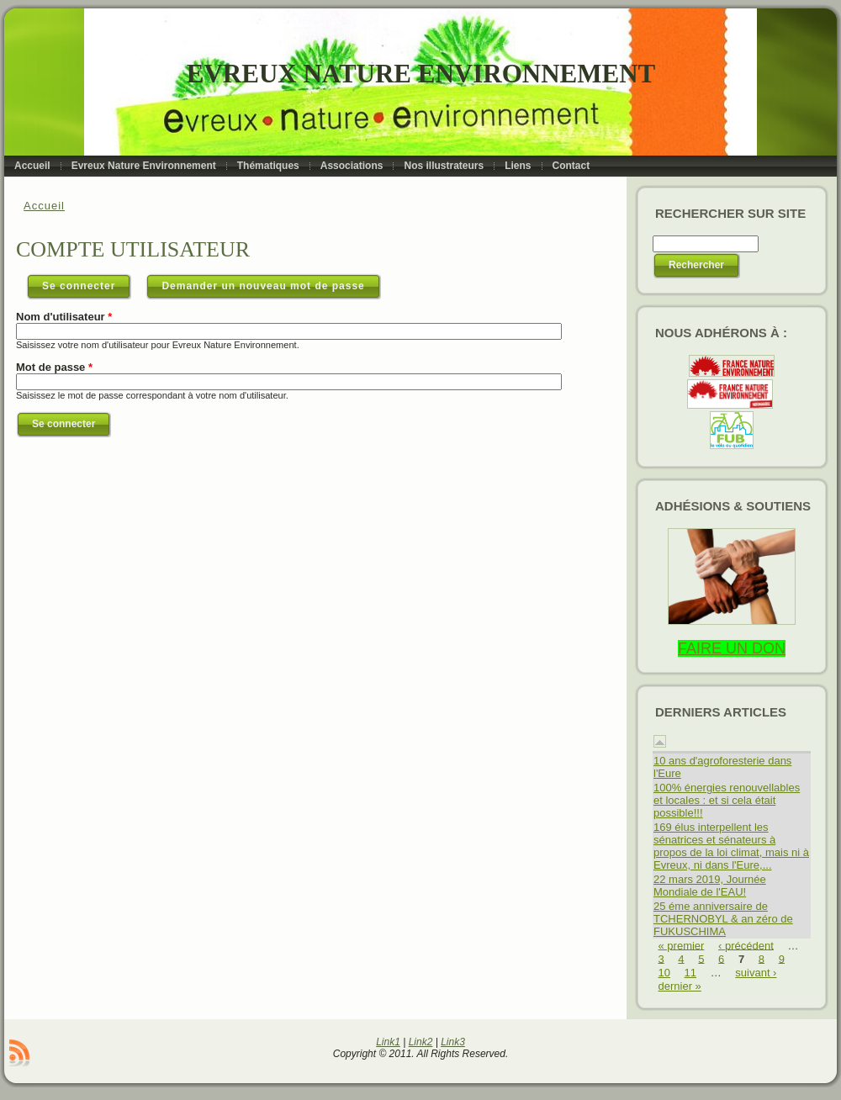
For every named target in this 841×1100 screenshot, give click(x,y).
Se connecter (86, 282)
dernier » (680, 986)
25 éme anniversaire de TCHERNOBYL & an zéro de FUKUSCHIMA (723, 919)
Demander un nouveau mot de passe (262, 286)
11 (690, 972)
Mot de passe (54, 367)
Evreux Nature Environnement (421, 73)
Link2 (421, 1042)
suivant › (755, 972)
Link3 (453, 1042)
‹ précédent (746, 945)
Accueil (44, 205)
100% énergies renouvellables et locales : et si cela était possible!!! (726, 800)
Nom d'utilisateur (64, 316)
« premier (682, 945)
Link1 (388, 1042)
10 (664, 972)
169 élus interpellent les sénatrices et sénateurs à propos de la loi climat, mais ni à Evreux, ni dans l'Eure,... (731, 846)
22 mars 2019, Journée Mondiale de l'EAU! (709, 885)
